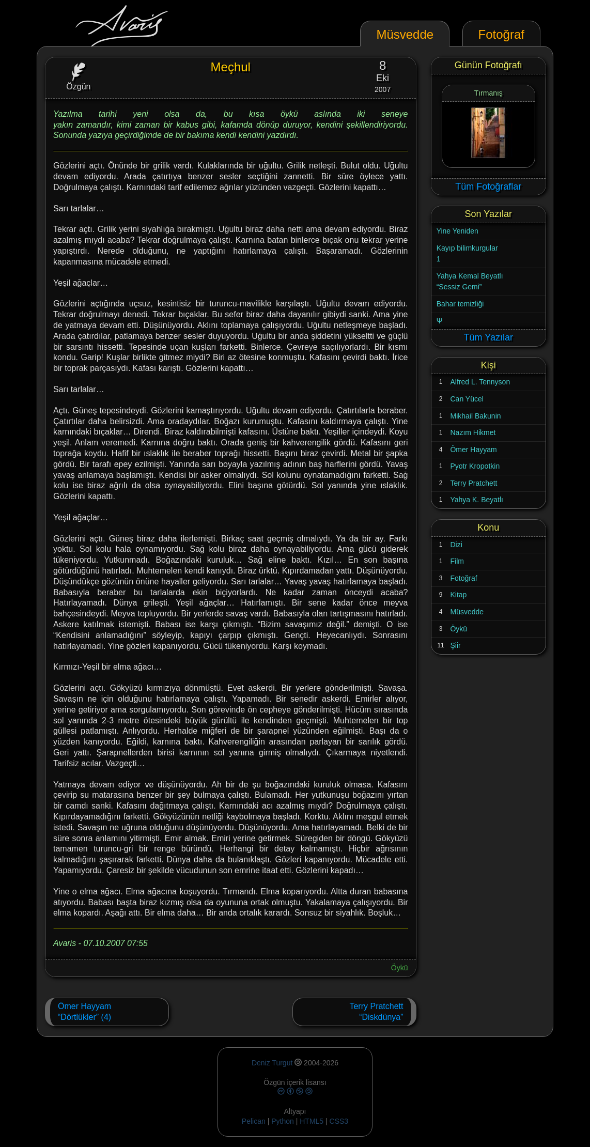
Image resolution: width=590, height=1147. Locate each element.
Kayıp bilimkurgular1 (467, 254)
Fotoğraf (463, 578)
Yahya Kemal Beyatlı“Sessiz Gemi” (470, 281)
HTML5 (312, 1121)
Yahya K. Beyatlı (476, 499)
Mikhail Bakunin (475, 416)
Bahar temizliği (460, 304)
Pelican (254, 1121)
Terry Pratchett (473, 483)
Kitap (458, 595)
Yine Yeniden (457, 231)
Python (282, 1121)
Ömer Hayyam (473, 449)
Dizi (456, 544)
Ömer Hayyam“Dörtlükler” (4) (84, 1012)
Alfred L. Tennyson (480, 382)
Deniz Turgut (272, 1063)
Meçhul (231, 67)
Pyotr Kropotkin (475, 466)
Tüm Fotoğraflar (488, 186)
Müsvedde (467, 612)
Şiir (455, 645)
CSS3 (339, 1121)
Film (456, 561)
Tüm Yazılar (488, 337)
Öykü (399, 968)
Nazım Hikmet (472, 432)
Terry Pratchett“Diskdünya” (376, 1012)
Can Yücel (466, 399)
